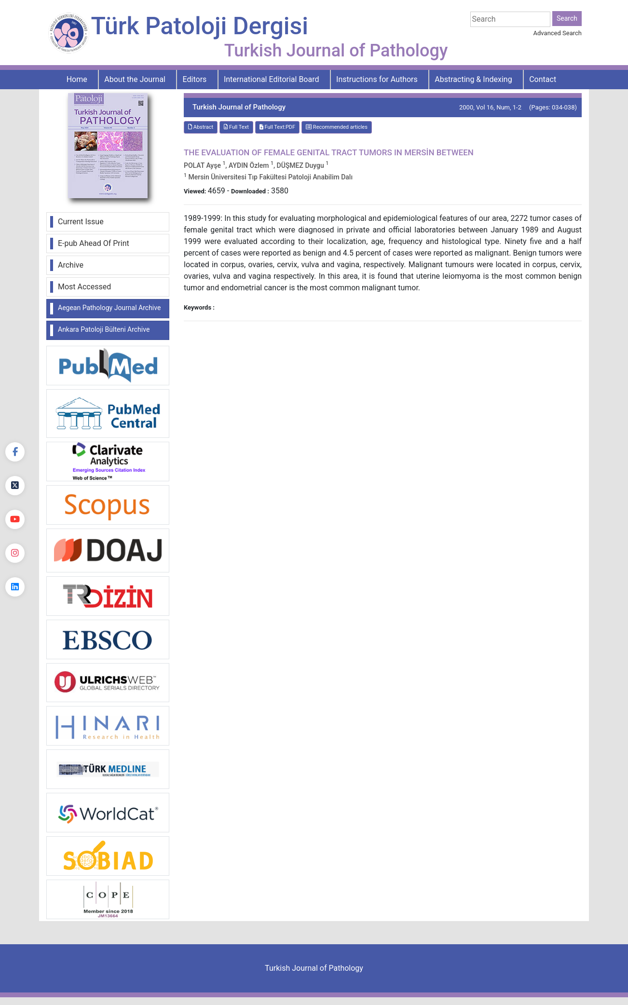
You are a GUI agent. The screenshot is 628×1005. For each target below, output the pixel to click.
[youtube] (15, 519)
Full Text (236, 127)
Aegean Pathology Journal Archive (109, 308)
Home (77, 79)
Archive (70, 265)
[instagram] (15, 553)
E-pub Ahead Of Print (93, 243)
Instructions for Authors (377, 79)
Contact (542, 79)
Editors (195, 79)
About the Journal (134, 79)
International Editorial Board (271, 79)
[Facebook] (15, 452)
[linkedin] (15, 587)
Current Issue (81, 221)
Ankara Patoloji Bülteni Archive (104, 329)
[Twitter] (15, 485)
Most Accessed (84, 286)
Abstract (200, 127)
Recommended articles (337, 127)
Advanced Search (557, 33)
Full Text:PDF (277, 127)
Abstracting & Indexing (473, 79)
